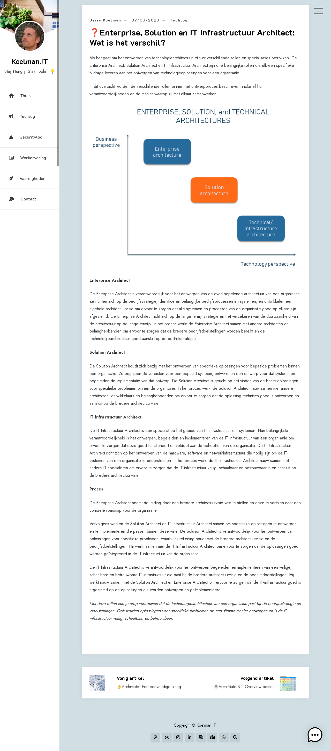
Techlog (22, 116)
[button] (315, 735)
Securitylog (25, 137)
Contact (22, 198)
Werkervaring (27, 157)
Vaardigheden (27, 178)
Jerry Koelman (105, 20)
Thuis (20, 95)
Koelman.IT (29, 61)
